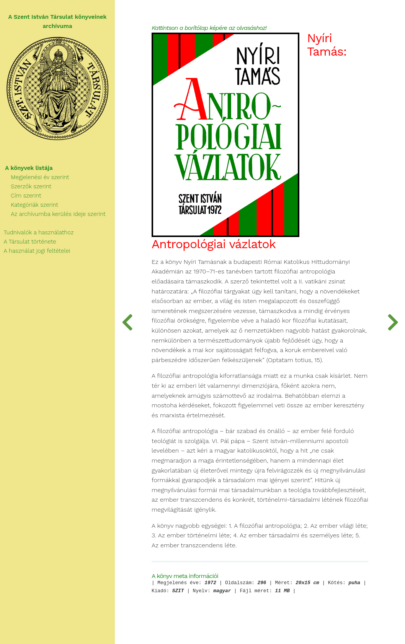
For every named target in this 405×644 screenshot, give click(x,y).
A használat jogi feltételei (35, 250)
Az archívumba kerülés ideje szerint (53, 214)
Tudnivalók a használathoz (36, 232)
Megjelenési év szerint (34, 177)
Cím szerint (20, 195)
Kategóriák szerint (29, 204)
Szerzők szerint (25, 186)
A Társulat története (28, 241)
